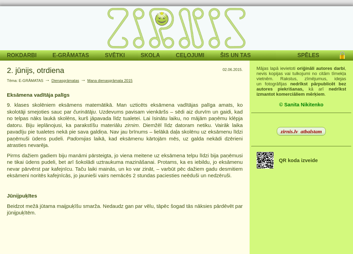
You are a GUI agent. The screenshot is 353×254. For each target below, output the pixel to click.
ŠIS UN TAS (235, 55)
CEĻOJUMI (190, 55)
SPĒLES (308, 55)
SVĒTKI (115, 55)
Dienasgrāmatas (65, 80)
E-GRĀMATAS (70, 55)
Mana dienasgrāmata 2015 (109, 80)
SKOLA (150, 55)
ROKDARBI (22, 55)
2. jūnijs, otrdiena (35, 70)
